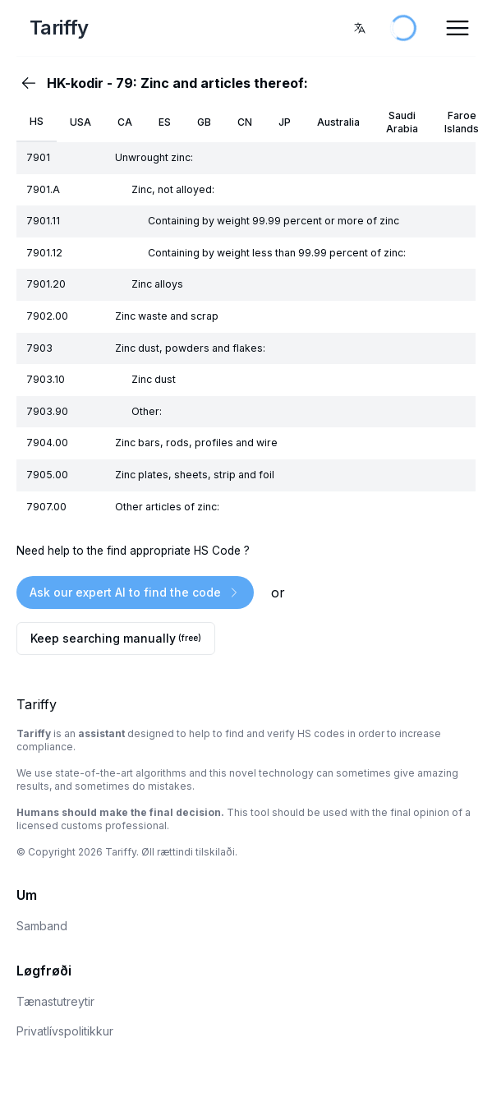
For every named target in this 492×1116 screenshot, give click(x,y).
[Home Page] (95, 28)
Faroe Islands (461, 122)
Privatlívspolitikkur (64, 1031)
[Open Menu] (457, 28)
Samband (41, 926)
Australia (338, 122)
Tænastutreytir (55, 1001)
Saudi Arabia (402, 122)
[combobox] (360, 28)
